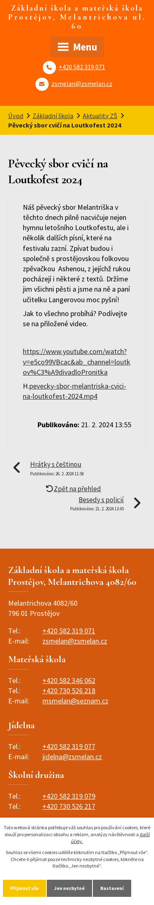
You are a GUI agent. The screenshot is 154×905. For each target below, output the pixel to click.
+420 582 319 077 (68, 746)
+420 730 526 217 (68, 806)
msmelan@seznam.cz (75, 700)
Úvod (15, 116)
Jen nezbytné (69, 888)
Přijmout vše (24, 888)
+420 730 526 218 (68, 690)
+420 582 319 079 (68, 796)
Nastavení (112, 888)
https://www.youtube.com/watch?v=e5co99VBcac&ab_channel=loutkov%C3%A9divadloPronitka (76, 361)
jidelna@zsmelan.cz (72, 756)
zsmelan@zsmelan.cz (81, 83)
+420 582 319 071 (82, 67)
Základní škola (53, 116)
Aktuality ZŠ (100, 116)
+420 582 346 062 (68, 680)
